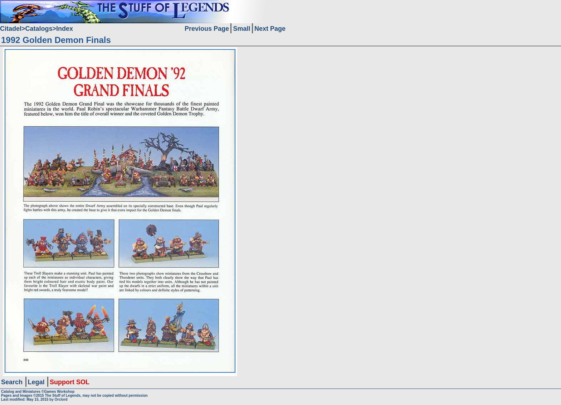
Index (64, 28)
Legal (36, 382)
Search (12, 382)
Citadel (10, 28)
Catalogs (39, 28)
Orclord (61, 399)
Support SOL (69, 382)
